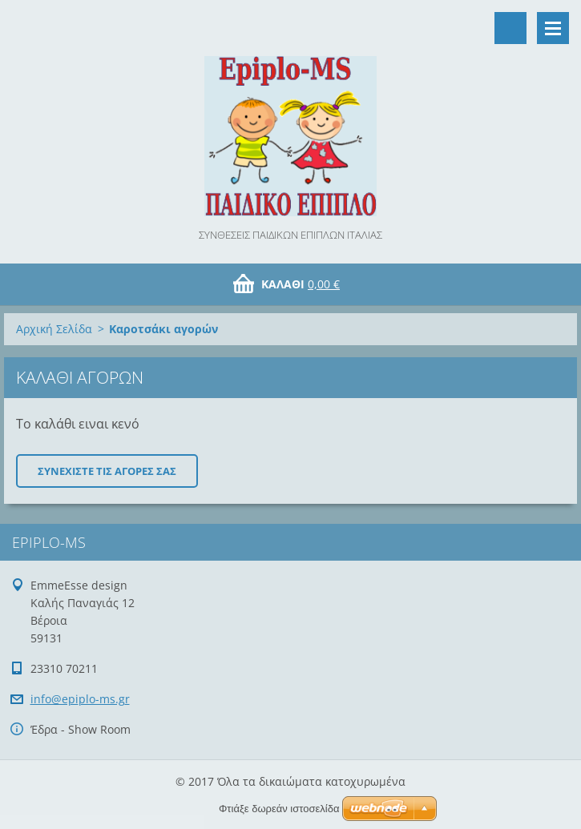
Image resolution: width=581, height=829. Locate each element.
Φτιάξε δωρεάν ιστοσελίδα (279, 809)
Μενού (553, 28)
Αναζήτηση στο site (510, 28)
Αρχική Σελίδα (54, 328)
